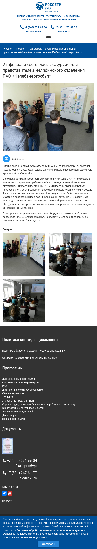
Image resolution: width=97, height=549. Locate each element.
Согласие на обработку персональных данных (29, 357)
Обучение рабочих (13, 393)
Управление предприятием (18, 400)
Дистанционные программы (18, 378)
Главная (7, 48)
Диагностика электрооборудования (22, 389)
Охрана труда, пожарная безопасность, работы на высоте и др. (39, 404)
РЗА (4, 386)
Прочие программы (13, 418)
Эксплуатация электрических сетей (23, 407)
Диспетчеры (9, 415)
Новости (21, 48)
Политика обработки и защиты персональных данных (33, 350)
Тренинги (7, 397)
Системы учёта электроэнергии (20, 382)
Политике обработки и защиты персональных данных (50, 530)
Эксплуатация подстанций (17, 411)
